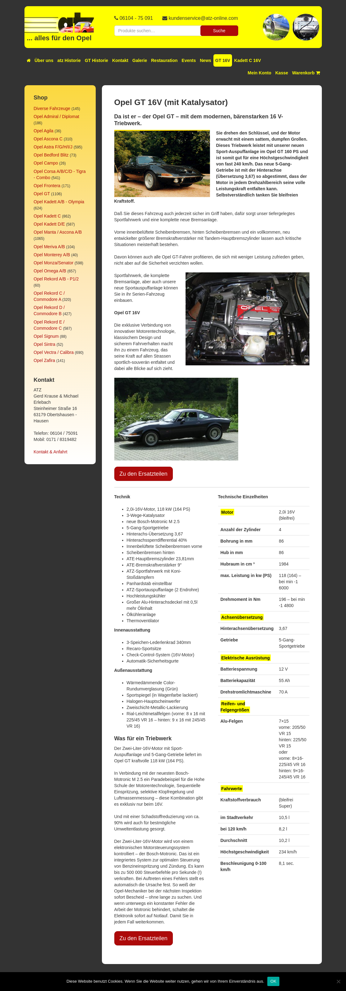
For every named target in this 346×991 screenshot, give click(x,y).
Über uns (44, 60)
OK (273, 981)
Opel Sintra (44, 344)
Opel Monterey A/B (52, 254)
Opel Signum (46, 336)
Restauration (164, 60)
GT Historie (96, 60)
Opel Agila (44, 130)
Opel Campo (46, 163)
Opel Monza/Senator (53, 262)
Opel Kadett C (47, 216)
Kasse (281, 72)
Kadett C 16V (247, 60)
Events (189, 60)
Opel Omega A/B (50, 270)
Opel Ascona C (48, 138)
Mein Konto (259, 72)
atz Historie (69, 60)
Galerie (139, 60)
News (205, 60)
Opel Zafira (44, 360)
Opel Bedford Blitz (51, 154)
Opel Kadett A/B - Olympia (59, 201)
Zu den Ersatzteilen (144, 474)
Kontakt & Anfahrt (51, 451)
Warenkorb (306, 72)
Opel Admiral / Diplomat (56, 116)
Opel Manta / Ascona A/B (58, 232)
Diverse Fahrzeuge (52, 108)
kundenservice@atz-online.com (203, 18)
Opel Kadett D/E (49, 224)
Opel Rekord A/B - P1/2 (56, 278)
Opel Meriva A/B (49, 246)
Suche (219, 30)
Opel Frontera (47, 185)
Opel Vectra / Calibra (54, 352)
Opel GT (42, 193)
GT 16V (222, 60)
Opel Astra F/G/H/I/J (53, 146)
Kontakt (120, 60)
